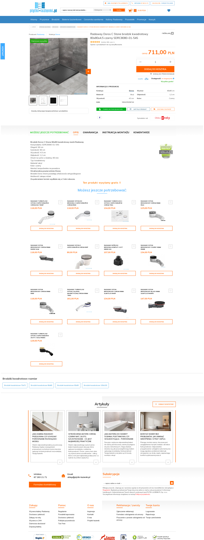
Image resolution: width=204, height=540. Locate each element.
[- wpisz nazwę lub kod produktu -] (76, 10)
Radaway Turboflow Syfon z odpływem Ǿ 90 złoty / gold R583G (40, 326)
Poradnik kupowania (66, 503)
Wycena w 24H (35, 509)
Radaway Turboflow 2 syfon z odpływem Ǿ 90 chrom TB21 (113, 203)
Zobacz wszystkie (164, 393)
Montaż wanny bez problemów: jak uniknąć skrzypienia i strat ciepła (152, 425)
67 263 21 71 (40, 466)
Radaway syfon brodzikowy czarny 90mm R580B (151, 242)
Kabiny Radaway (114, 19)
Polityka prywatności (66, 509)
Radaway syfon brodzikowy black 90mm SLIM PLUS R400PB (150, 282)
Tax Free (61, 512)
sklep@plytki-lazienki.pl (78, 466)
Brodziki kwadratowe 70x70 (15, 374)
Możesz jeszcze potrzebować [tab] (49, 132)
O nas (89, 506)
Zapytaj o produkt (138, 109)
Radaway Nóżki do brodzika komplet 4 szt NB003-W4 (113, 242)
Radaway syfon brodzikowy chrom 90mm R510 (150, 203)
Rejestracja (150, 503)
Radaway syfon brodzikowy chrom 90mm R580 (40, 282)
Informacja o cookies (139, 536)
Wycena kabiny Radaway (39, 500)
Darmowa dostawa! (37, 512)
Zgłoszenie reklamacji (125, 500)
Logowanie (150, 500)
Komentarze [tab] (141, 132)
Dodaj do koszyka (155, 69)
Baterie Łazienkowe (71, 19)
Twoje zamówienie (153, 506)
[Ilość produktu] (155, 62)
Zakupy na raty (35, 506)
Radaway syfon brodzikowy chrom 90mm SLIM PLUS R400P (114, 282)
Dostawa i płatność (162, 109)
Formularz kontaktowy (45, 473)
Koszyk (152, 19)
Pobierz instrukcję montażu (111, 109)
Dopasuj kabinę (35, 515)
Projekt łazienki (93, 509)
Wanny (33, 19)
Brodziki (56, 19)
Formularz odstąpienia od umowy (129, 503)
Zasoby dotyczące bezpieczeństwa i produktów (49, 111)
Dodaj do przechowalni (162, 74)
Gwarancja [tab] (90, 132)
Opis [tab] (76, 132)
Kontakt (90, 503)
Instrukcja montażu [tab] (115, 132)
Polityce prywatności (142, 483)
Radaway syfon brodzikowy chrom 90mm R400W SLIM (40, 242)
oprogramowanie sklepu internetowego (161, 536)
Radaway (40, 34)
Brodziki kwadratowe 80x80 (41, 374)
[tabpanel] (102, 162)
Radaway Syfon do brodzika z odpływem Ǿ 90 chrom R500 (77, 203)
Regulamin (106, 479)
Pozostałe (129, 19)
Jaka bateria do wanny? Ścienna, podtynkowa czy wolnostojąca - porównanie (118, 425)
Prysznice (44, 19)
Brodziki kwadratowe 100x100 (95, 374)
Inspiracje (91, 500)
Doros (57, 34)
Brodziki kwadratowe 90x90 (68, 374)
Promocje (141, 19)
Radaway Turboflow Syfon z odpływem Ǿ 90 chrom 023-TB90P (40, 203)
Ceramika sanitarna (93, 19)
